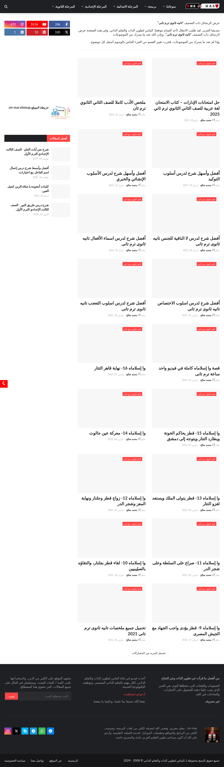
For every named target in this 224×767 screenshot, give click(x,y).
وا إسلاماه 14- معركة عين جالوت (117, 432)
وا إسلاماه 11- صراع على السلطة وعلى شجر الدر (186, 565)
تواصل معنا (37, 760)
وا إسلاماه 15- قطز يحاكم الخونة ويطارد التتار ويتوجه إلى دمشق (192, 435)
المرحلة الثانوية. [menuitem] (65, 6)
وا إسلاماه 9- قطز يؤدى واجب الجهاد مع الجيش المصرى (186, 630)
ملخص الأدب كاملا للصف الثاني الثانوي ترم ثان (112, 105)
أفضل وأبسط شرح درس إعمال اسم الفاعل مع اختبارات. (29, 170)
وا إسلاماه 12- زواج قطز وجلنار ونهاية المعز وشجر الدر (113, 500)
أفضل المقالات (58, 138)
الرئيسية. (72, 760)
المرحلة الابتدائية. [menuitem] (127, 6)
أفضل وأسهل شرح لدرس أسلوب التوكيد (191, 176)
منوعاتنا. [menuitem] (171, 6)
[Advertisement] (37, 70)
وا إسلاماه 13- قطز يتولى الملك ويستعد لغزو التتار (186, 500)
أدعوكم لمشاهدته (134, 694)
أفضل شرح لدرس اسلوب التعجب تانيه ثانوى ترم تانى (112, 305)
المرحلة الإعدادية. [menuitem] (95, 6)
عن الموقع (55, 760)
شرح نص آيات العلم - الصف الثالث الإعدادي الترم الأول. (27, 151)
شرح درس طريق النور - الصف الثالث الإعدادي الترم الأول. (29, 207)
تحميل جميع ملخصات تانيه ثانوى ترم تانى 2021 (114, 630)
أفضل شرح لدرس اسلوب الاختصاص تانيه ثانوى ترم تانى (189, 305)
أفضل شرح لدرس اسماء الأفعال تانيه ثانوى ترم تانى (113, 241)
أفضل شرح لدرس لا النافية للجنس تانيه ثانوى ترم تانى (186, 241)
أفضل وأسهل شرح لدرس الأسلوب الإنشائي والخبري (116, 176)
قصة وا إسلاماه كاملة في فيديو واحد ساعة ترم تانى (189, 370)
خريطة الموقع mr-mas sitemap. (28, 107)
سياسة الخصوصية (14, 760)
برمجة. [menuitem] (151, 6)
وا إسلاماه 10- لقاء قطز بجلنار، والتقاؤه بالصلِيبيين (111, 565)
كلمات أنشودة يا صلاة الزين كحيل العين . (28, 189)
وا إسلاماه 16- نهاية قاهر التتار (119, 367)
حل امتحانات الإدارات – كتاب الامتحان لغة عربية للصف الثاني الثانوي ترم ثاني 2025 (187, 108)
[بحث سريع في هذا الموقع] (44, 696)
